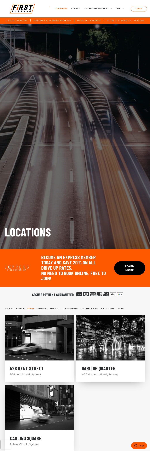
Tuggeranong (70, 135)
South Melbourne (89, 135)
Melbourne (42, 135)
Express (74, 8)
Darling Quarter (99, 205)
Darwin (120, 135)
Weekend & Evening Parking (52, 20)
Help (118, 8)
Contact (89, 389)
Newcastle (55, 135)
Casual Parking (16, 20)
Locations (60, 8)
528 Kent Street (27, 199)
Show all (9, 135)
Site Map (119, 394)
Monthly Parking (89, 20)
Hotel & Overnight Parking (125, 20)
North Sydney (107, 135)
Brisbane (20, 135)
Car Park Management (96, 8)
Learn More (130, 95)
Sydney (30, 135)
